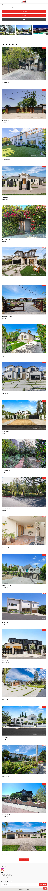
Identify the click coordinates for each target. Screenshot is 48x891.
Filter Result (24, 11)
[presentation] (1, 34)
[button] (45, 888)
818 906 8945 (6, 880)
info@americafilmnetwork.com (8, 877)
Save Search (24, 15)
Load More (24, 859)
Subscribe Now (43, 884)
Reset (24, 19)
